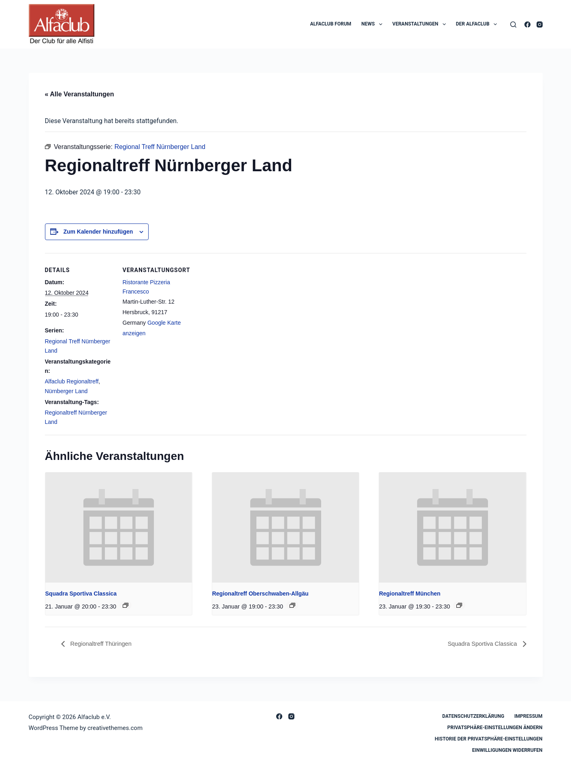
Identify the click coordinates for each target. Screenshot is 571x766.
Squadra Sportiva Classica (81, 593)
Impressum (528, 716)
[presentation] (118, 527)
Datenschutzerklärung (473, 716)
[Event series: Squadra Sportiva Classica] (125, 605)
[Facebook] (527, 24)
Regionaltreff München (410, 593)
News (373, 24)
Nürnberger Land (66, 391)
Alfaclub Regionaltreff (72, 381)
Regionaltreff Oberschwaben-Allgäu (260, 593)
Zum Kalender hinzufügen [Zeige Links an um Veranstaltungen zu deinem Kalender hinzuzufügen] (98, 231)
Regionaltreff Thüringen (103, 643)
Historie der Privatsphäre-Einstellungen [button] (489, 739)
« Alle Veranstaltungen (79, 94)
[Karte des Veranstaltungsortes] (243, 309)
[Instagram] (540, 24)
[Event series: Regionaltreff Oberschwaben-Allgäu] (292, 605)
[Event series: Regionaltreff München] (459, 605)
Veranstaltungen (420, 24)
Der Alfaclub (478, 24)
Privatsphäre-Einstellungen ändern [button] (494, 727)
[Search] (513, 24)
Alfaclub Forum (331, 24)
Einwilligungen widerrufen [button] (507, 750)
